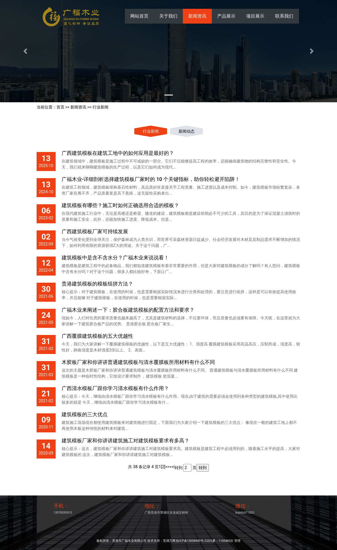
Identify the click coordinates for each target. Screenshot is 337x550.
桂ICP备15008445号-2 (191, 541)
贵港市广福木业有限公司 (129, 541)
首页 (60, 107)
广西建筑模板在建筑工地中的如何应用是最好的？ (118, 153)
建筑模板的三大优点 (85, 414)
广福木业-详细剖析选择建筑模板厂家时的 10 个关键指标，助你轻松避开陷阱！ (151, 179)
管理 (237, 541)
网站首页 (139, 16)
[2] (163, 466)
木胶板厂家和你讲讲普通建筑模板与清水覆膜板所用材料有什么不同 (138, 362)
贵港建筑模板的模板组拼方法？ (97, 284)
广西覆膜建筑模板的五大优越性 (97, 336)
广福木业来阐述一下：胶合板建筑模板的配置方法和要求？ (128, 310)
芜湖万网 (169, 541)
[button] (25, 51)
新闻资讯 (197, 16)
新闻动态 (186, 131)
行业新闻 (100, 107)
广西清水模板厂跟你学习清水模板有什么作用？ (115, 388)
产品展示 (226, 16)
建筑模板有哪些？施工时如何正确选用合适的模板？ (120, 205)
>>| (172, 466)
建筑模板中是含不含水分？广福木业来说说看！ (115, 258)
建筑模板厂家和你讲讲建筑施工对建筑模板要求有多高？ (125, 440)
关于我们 (168, 16)
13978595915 (63, 512)
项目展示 (255, 16)
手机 (59, 506)
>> (167, 466)
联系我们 (284, 16)
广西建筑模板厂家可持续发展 (95, 231)
